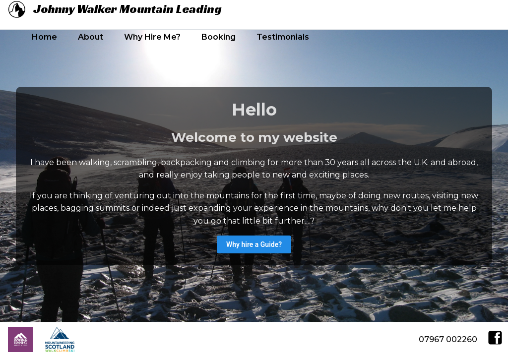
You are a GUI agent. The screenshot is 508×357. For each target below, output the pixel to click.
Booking (218, 37)
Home (44, 37)
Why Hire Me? (152, 37)
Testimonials (282, 37)
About (90, 37)
